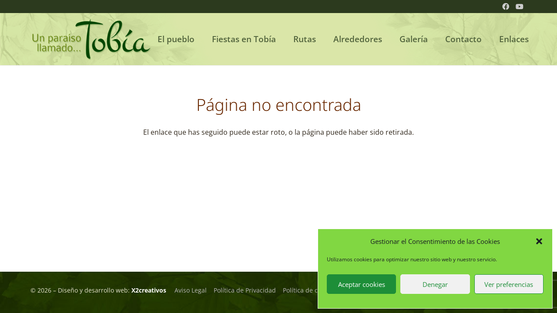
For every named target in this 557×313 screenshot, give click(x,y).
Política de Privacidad (245, 290)
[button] (539, 241)
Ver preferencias (508, 284)
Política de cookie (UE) (314, 290)
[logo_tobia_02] (91, 39)
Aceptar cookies (361, 284)
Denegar (435, 284)
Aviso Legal (190, 290)
